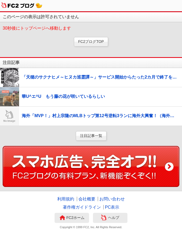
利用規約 (65, 199)
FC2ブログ (21, 5)
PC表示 (112, 207)
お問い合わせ (112, 199)
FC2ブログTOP (91, 41)
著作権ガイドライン (82, 207)
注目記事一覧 (91, 136)
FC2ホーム (72, 218)
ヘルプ (110, 218)
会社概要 (86, 199)
